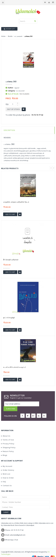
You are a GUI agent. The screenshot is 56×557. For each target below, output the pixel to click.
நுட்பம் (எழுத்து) (9, 317)
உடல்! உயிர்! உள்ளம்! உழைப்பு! (14, 367)
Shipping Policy (8, 443)
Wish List (5, 469)
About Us (5, 431)
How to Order (7, 473)
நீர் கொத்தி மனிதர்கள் (10, 260)
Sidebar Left (9, 29)
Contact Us (6, 481)
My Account (6, 461)
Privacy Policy (7, 439)
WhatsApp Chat (11, 535)
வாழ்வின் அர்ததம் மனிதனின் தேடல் (16, 202)
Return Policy (7, 446)
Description (9, 130)
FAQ (3, 477)
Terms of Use (7, 435)
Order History (7, 465)
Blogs (4, 450)
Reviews (7, 137)
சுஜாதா (16, 88)
